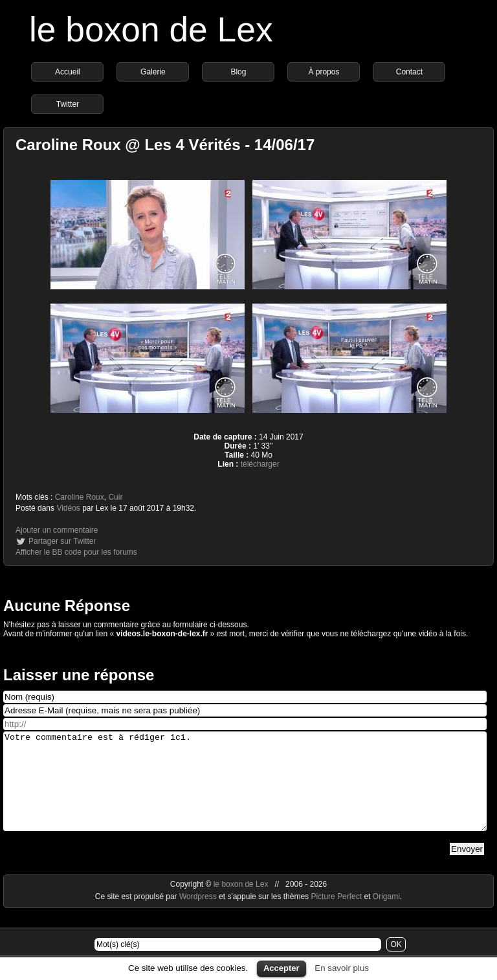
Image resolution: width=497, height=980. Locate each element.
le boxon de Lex (151, 29)
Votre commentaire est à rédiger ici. (245, 791)
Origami (386, 915)
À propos (323, 71)
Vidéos (68, 508)
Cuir (115, 497)
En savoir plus (342, 968)
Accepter (281, 968)
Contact (409, 71)
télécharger (260, 464)
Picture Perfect (336, 915)
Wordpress (199, 915)
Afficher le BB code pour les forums (76, 552)
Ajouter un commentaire (57, 530)
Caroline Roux (79, 497)
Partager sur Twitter (62, 541)
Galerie (153, 71)
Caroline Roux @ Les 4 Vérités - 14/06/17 (165, 144)
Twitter (67, 104)
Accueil (67, 71)
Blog (238, 71)
